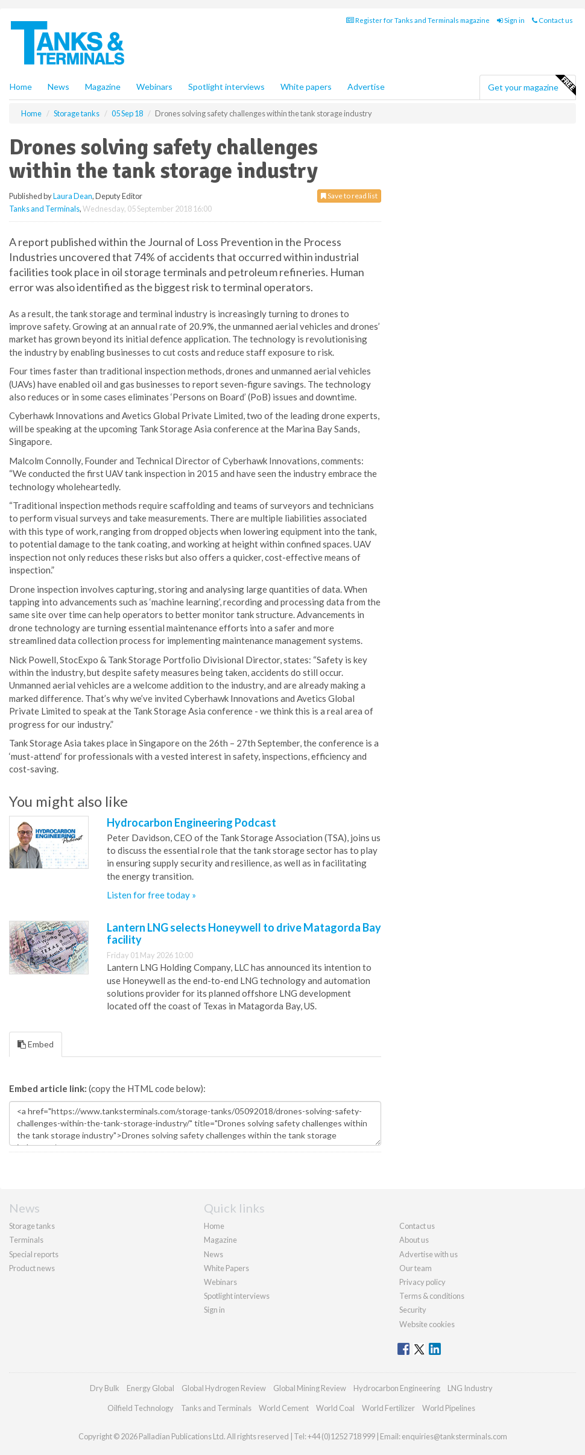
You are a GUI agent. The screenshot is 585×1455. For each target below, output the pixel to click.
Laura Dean (72, 196)
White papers (306, 86)
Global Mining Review (309, 1388)
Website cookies (427, 1324)
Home (21, 86)
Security (412, 1310)
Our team (415, 1268)
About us (414, 1240)
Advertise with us (428, 1254)
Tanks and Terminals (44, 208)
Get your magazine (531, 85)
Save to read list (349, 195)
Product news (32, 1268)
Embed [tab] (35, 1044)
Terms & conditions (431, 1296)
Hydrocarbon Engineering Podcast (191, 822)
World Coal (335, 1408)
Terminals (26, 1240)
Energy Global (150, 1388)
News (213, 1254)
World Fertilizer (388, 1408)
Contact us (552, 20)
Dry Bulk (104, 1388)
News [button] (58, 86)
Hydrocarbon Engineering (396, 1388)
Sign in (511, 20)
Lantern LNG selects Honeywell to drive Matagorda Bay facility (244, 933)
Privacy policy (422, 1282)
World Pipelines (448, 1408)
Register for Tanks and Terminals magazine (418, 20)
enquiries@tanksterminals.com (454, 1436)
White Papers (226, 1268)
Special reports (33, 1254)
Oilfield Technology (140, 1408)
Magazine (103, 86)
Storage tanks (32, 1226)
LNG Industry (470, 1388)
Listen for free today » (151, 894)
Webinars (154, 86)
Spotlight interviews (226, 86)
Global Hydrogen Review (224, 1388)
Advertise (366, 86)
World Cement (284, 1408)
